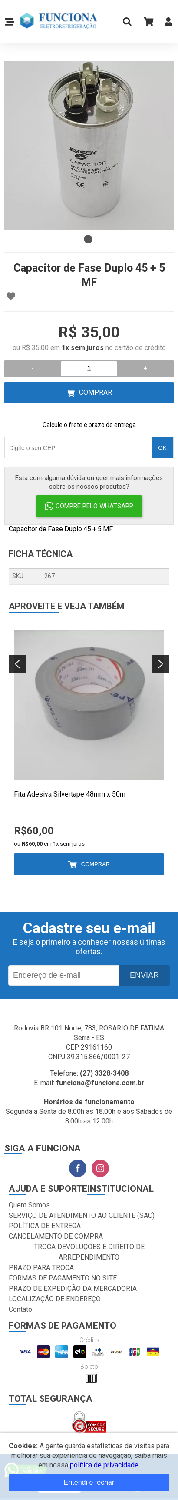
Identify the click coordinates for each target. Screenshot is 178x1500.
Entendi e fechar (89, 1482)
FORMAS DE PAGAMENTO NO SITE (63, 1278)
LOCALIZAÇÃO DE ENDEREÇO (55, 1299)
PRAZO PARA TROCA (41, 1267)
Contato (20, 1309)
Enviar (144, 975)
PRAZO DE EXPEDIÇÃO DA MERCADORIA (73, 1288)
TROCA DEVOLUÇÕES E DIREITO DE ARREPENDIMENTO (89, 1252)
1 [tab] (88, 239)
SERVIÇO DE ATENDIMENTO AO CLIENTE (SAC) (82, 1215)
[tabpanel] (89, 145)
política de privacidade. (105, 1465)
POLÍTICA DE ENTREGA (45, 1226)
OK (162, 447)
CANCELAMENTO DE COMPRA (56, 1236)
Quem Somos (29, 1205)
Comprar (95, 392)
